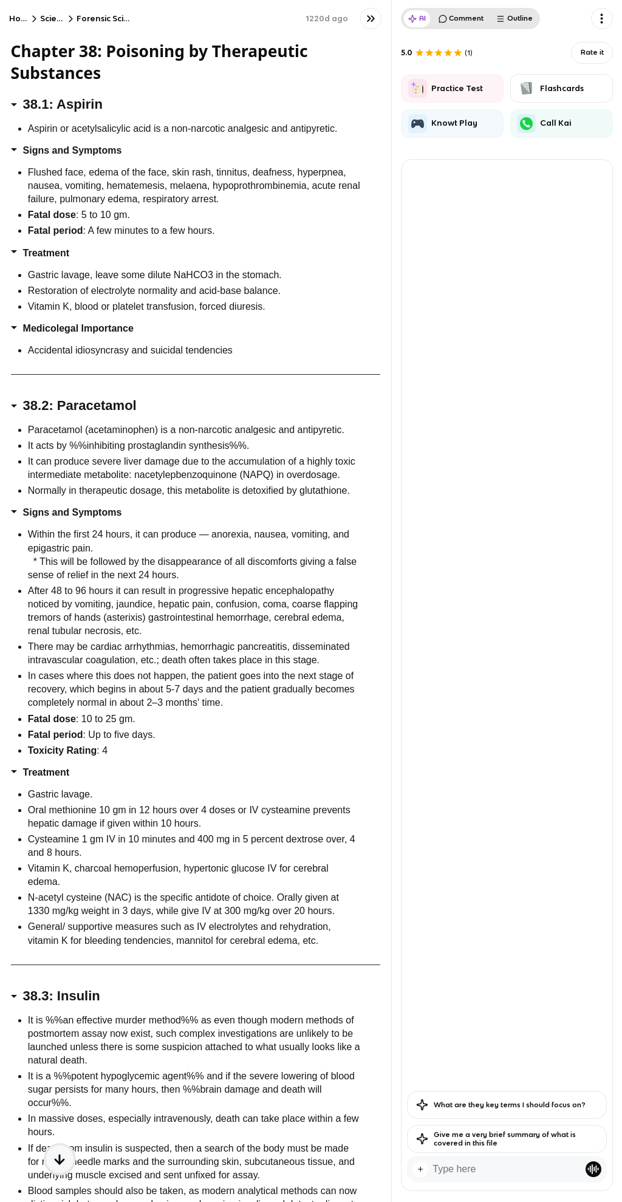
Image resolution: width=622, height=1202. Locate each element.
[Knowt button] (370, 18)
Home (21, 18)
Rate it (592, 52)
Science (56, 18)
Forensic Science (110, 18)
